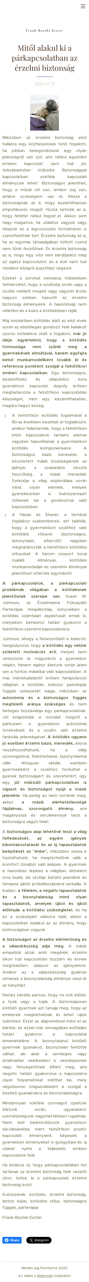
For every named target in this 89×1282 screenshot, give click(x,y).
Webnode (45, 1276)
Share (12, 1240)
